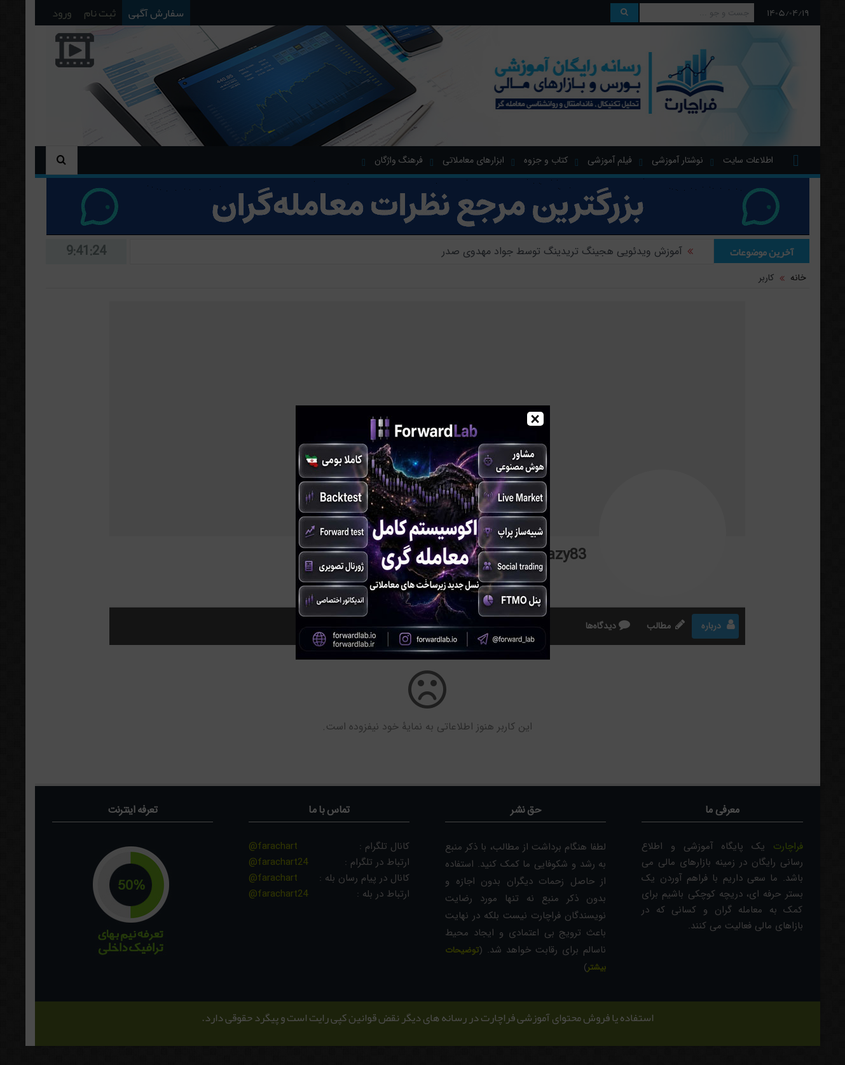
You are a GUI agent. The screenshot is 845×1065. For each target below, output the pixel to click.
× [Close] (535, 419)
